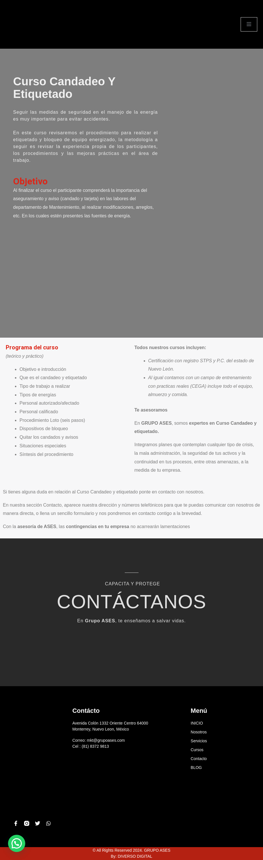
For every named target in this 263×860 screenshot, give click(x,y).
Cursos (197, 749)
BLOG (196, 767)
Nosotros (199, 732)
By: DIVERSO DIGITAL (131, 856)
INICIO (197, 723)
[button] (16, 843)
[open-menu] (249, 24)
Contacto (199, 758)
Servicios (199, 741)
